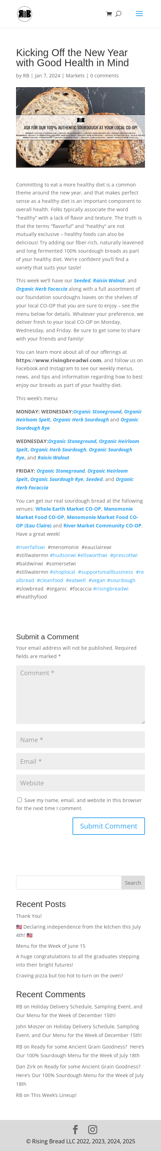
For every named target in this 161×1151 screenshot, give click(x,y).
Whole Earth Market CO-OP (68, 508)
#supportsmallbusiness (105, 572)
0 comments (104, 75)
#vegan (97, 580)
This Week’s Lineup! (54, 1095)
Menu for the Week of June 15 (50, 946)
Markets (75, 75)
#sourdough (121, 580)
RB (26, 75)
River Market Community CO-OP (102, 525)
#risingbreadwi (111, 588)
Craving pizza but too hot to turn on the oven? (70, 975)
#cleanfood (50, 580)
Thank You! (29, 916)
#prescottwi (124, 555)
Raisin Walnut (109, 280)
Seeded (82, 280)
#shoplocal (62, 572)
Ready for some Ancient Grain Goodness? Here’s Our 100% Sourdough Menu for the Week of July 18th (80, 1075)
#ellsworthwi (92, 555)
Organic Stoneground (97, 411)
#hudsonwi (63, 555)
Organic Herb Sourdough (81, 419)
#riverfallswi (30, 547)
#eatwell (76, 580)
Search (133, 882)
